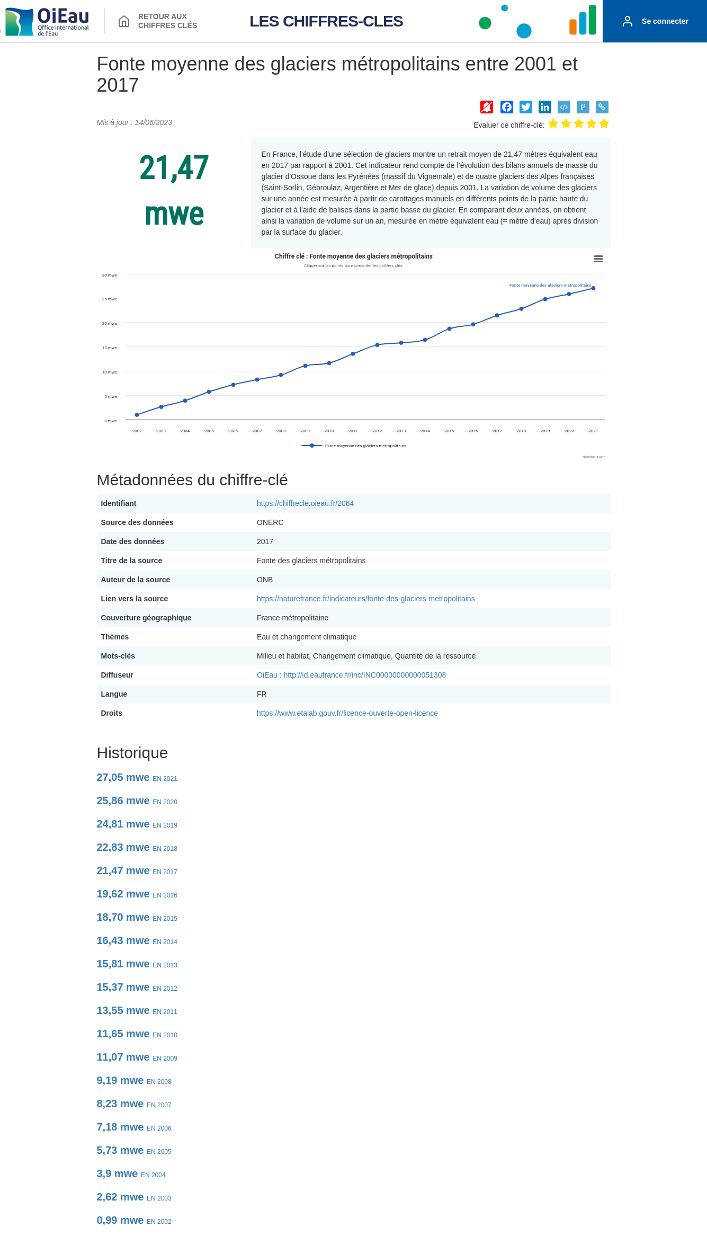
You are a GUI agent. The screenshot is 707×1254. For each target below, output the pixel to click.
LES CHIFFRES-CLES (326, 21)
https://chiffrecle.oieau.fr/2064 (305, 503)
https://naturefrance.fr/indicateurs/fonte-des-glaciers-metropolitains (366, 598)
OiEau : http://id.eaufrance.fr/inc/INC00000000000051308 (351, 675)
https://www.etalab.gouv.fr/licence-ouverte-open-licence (347, 713)
